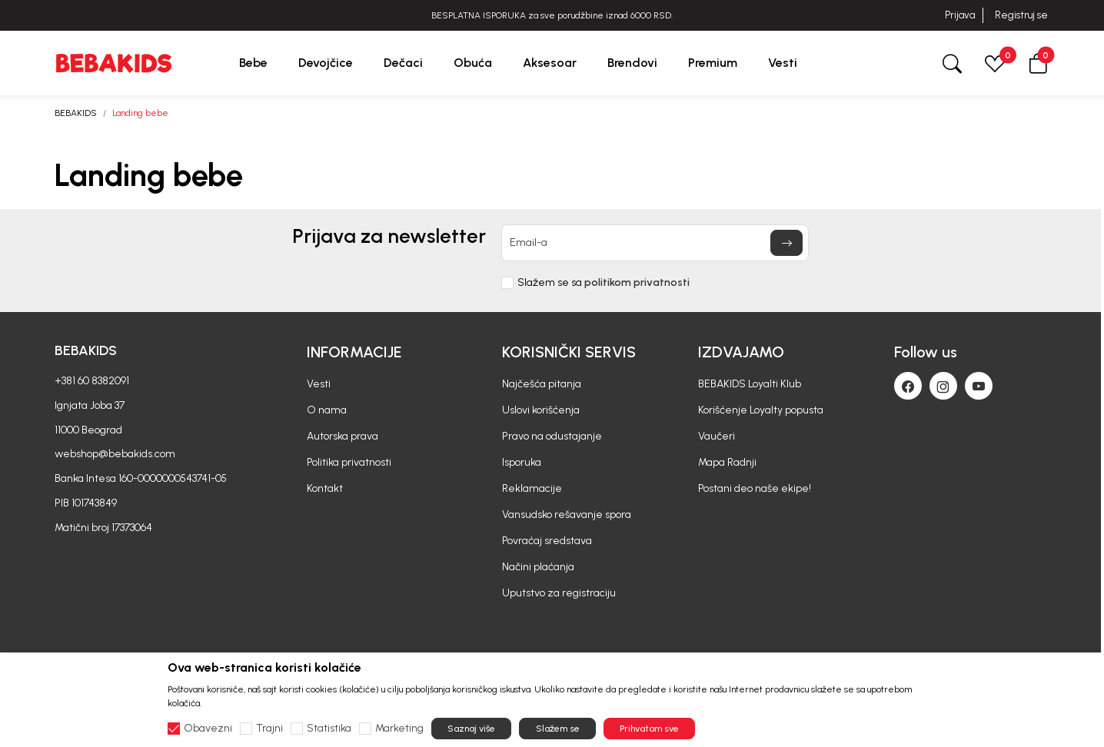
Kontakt (325, 488)
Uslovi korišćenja (541, 410)
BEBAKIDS (76, 113)
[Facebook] (908, 386)
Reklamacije (532, 488)
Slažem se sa (603, 282)
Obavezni (208, 728)
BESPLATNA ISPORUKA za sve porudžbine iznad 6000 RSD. (552, 15)
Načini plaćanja (538, 566)
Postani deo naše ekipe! (754, 488)
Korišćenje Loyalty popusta (760, 410)
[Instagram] (943, 386)
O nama (327, 410)
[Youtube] (979, 386)
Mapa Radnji (727, 462)
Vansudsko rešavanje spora (566, 514)
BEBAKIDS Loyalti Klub (749, 383)
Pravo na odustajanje (552, 436)
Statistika (329, 728)
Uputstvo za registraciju (559, 592)
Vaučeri (716, 436)
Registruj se (1021, 15)
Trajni (269, 728)
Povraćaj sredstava (547, 540)
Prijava (960, 15)
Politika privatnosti (349, 462)
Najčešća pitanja (541, 383)
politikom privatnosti (637, 282)
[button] (1038, 63)
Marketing (399, 728)
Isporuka (521, 462)
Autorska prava (342, 436)
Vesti (319, 383)
